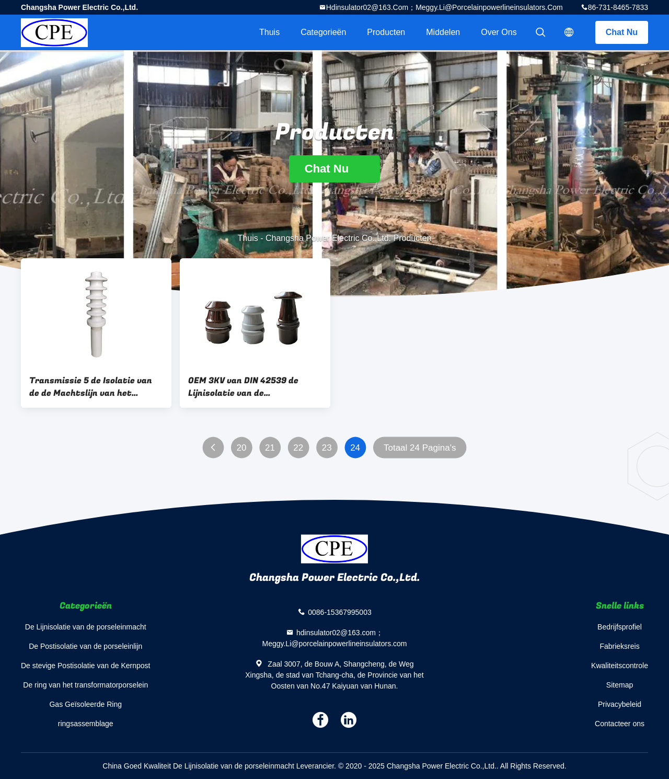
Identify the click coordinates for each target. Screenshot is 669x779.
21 (270, 448)
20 (242, 448)
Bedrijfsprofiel (619, 627)
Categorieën (323, 32)
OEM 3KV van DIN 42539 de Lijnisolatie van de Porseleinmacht (243, 386)
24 (355, 448)
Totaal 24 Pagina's (420, 448)
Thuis (269, 32)
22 (298, 448)
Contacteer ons (619, 723)
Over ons (498, 32)
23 (327, 448)
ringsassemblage (85, 723)
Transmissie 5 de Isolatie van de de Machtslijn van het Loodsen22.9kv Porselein (90, 386)
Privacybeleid (619, 704)
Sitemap (619, 685)
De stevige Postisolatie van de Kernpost (85, 665)
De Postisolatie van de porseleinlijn (85, 646)
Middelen (443, 32)
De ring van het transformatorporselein (85, 685)
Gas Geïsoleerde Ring (85, 704)
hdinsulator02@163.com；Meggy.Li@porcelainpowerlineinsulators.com (444, 7)
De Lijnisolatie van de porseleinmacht (85, 627)
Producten (386, 32)
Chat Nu (622, 32)
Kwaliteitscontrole (619, 665)
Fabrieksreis (619, 646)
